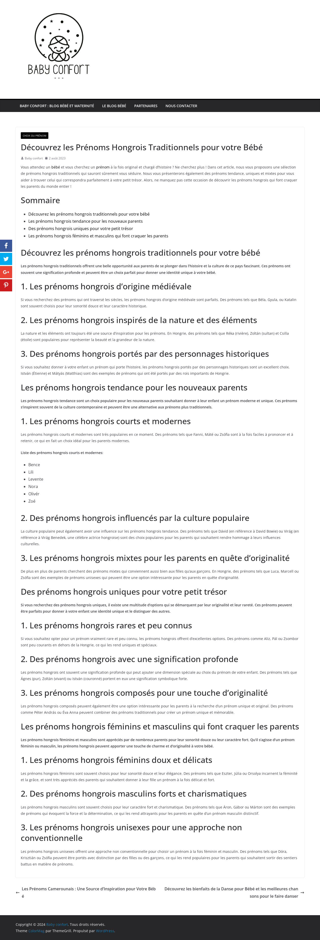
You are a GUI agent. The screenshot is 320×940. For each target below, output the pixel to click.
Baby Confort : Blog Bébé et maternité (57, 105)
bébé (55, 167)
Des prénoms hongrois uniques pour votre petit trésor (80, 228)
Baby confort (34, 158)
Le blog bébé (114, 105)
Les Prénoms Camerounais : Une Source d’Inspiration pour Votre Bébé (86, 892)
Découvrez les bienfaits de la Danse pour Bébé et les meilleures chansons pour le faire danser (234, 892)
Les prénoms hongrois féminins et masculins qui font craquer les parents (98, 236)
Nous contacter (181, 105)
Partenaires (145, 105)
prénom (103, 167)
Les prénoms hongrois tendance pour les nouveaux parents (85, 221)
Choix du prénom (34, 135)
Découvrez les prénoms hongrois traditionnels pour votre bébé (89, 214)
